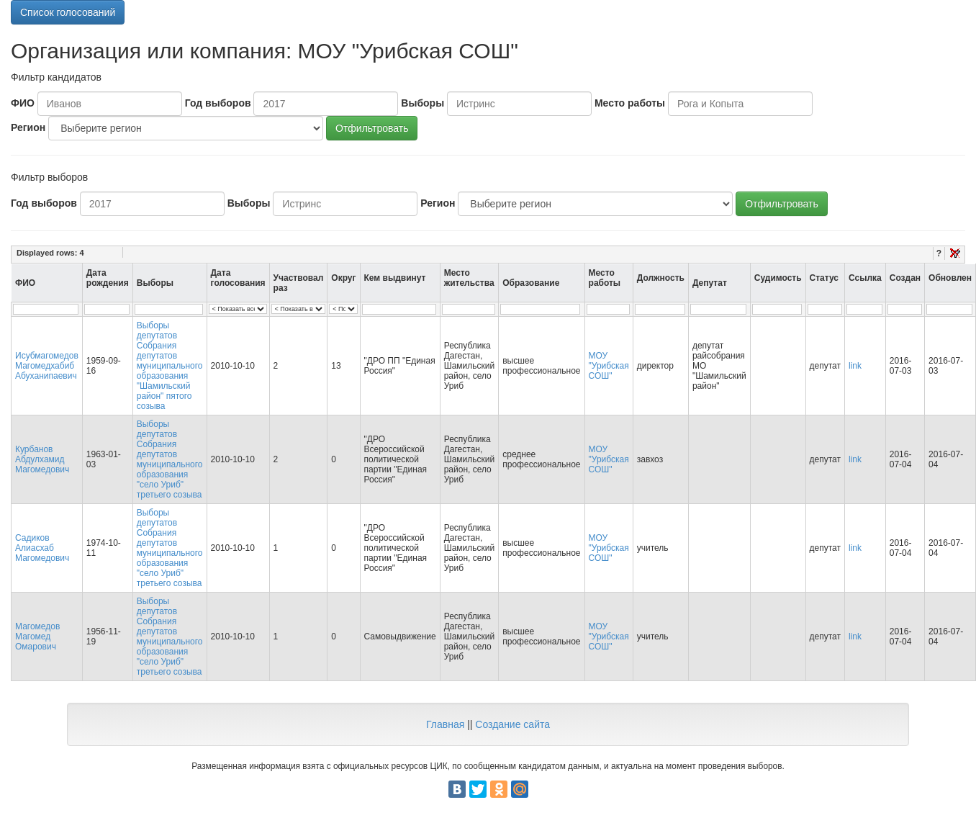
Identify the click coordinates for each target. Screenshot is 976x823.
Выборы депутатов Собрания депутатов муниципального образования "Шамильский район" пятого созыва (170, 365)
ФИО (23, 103)
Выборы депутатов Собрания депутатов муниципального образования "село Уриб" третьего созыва (170, 459)
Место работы (630, 103)
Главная (445, 724)
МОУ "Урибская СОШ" (609, 366)
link (855, 366)
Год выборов (218, 103)
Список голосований (67, 12)
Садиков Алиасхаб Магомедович (42, 548)
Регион (28, 127)
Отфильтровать (371, 128)
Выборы (422, 103)
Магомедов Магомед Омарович (37, 636)
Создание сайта (512, 724)
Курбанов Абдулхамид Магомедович (42, 459)
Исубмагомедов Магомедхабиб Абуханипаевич (46, 366)
